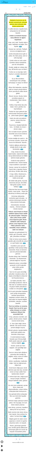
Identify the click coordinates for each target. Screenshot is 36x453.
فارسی (33, 6)
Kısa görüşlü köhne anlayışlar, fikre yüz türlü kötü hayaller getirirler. (18, 396)
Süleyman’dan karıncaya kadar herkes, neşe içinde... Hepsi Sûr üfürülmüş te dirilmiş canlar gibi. (18, 191)
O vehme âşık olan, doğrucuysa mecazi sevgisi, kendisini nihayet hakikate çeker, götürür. (18, 378)
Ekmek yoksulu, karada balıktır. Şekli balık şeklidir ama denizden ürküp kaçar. (18, 332)
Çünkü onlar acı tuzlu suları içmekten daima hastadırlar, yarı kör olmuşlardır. (18, 62)
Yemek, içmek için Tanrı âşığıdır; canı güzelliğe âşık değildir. (18, 347)
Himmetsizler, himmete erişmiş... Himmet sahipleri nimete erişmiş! (18, 207)
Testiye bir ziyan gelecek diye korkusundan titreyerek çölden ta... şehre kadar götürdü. (18, 113)
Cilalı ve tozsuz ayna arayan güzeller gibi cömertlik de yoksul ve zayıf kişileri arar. (18, 241)
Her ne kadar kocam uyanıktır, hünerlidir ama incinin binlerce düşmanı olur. (18, 133)
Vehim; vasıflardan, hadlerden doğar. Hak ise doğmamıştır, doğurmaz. (18, 363)
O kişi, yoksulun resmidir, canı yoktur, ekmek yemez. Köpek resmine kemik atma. (18, 319)
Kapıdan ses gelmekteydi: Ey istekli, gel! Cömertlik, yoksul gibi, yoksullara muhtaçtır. (18, 234)
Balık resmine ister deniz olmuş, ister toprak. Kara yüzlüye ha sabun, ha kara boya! (18, 414)
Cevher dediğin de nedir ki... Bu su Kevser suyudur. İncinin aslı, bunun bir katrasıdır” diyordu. (18, 140)
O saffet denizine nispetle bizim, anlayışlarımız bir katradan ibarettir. (18, 31)
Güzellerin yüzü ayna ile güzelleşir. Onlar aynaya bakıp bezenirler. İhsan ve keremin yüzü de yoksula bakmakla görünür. (18, 250)
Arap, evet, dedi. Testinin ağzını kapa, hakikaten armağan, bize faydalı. (18, 44)
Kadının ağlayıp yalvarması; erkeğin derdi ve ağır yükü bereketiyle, (18, 147)
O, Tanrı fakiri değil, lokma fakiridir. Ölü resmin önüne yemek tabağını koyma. (18, 325)
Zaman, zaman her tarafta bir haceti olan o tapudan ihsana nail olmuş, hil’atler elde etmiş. (18, 169)
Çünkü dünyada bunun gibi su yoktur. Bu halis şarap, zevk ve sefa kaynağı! (18, 56)
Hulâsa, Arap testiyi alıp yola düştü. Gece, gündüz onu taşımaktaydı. (18, 107)
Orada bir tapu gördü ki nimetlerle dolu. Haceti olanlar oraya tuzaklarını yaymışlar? (18, 162)
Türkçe (29, 6)
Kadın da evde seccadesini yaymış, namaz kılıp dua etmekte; (18, 120)
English (25, 6)
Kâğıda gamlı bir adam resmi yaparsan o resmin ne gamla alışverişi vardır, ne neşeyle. (18, 421)
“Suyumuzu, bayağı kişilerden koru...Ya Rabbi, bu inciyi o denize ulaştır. (18, 127)
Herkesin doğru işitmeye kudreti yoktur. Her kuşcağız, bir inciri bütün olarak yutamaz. (18, 402)
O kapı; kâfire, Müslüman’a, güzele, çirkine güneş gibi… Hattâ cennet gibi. (18, 176)
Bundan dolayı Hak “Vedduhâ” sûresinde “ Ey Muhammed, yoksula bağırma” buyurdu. (18, 258)
